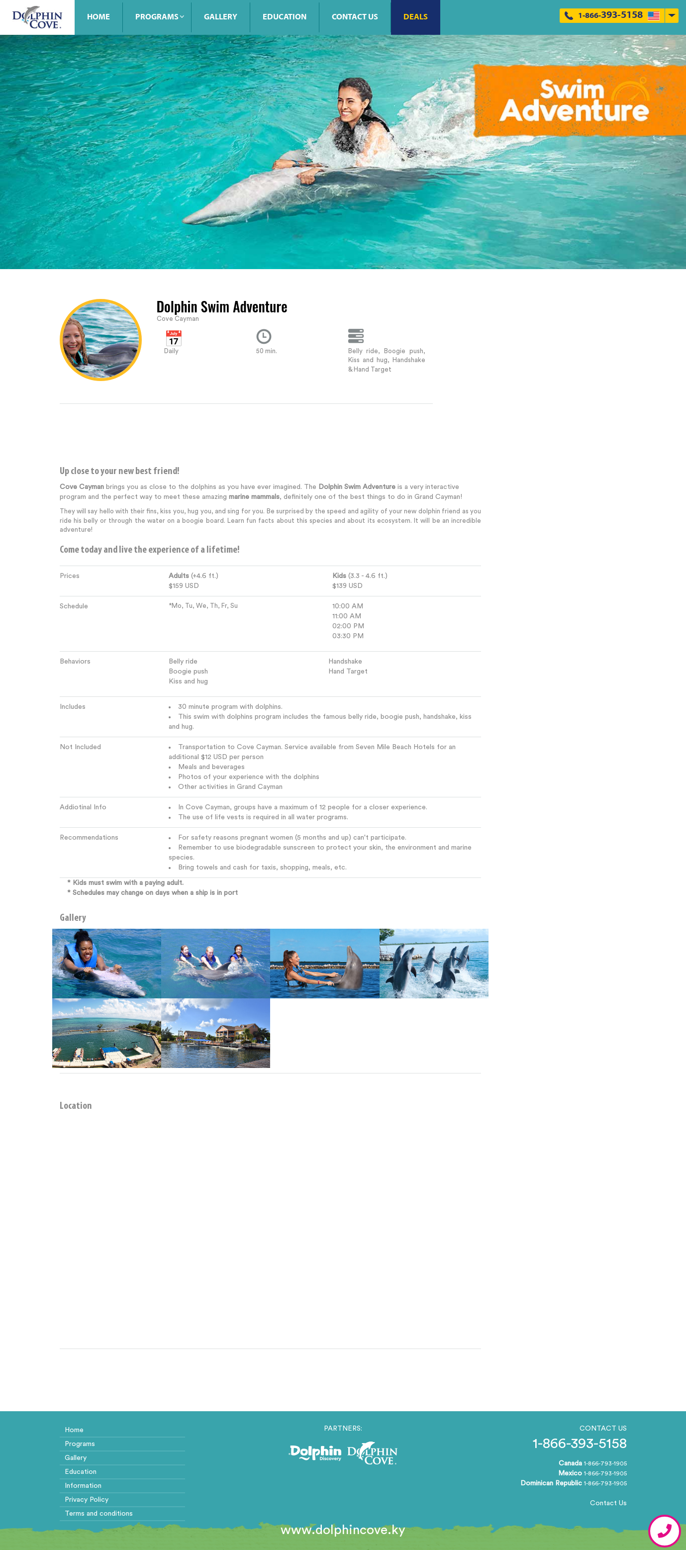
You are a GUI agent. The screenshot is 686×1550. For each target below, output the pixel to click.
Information (83, 1485)
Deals (415, 17)
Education (284, 17)
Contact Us (355, 17)
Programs (157, 17)
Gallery (220, 17)
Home (98, 17)
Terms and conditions (99, 1513)
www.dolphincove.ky (343, 1530)
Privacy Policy (86, 1499)
